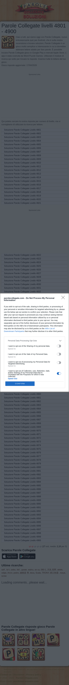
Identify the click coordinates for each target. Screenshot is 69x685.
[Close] (63, 298)
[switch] (59, 346)
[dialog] (34, 342)
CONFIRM (20, 383)
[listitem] (34, 340)
